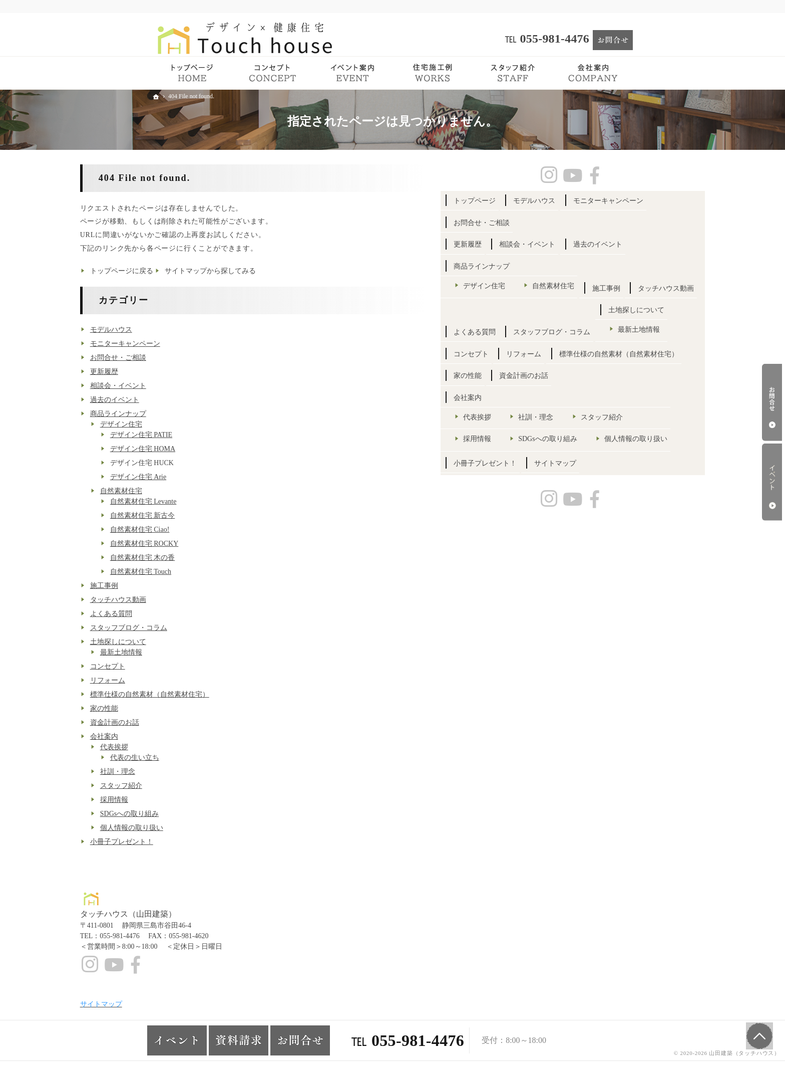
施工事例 (176, 585)
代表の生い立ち (206, 757)
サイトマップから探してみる (282, 271)
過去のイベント (186, 399)
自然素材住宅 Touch (212, 571)
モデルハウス (183, 329)
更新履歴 (176, 371)
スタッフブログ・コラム (200, 627)
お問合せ (772, 402)
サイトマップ (547, 696)
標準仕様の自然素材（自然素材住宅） (221, 694)
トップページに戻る (193, 271)
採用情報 (186, 799)
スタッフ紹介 (193, 785)
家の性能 (176, 708)
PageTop (755, 1030)
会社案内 (176, 736)
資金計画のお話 (186, 722)
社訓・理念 (189, 771)
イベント (772, 482)
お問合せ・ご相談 (190, 357)
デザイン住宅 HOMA (214, 449)
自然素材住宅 (193, 491)
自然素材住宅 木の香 (214, 557)
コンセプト (179, 666)
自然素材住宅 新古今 (214, 515)
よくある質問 (183, 613)
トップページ (547, 200)
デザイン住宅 (193, 424)
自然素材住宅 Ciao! (212, 529)
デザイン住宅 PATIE (213, 435)
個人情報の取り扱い (203, 827)
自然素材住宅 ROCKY (216, 543)
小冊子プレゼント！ (193, 841)
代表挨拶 (186, 747)
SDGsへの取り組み (201, 813)
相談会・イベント (190, 385)
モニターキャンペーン (197, 343)
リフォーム (179, 680)
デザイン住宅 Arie (210, 477)
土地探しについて (190, 642)
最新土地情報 (193, 652)
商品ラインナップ (190, 413)
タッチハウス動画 (190, 599)
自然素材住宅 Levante (215, 501)
